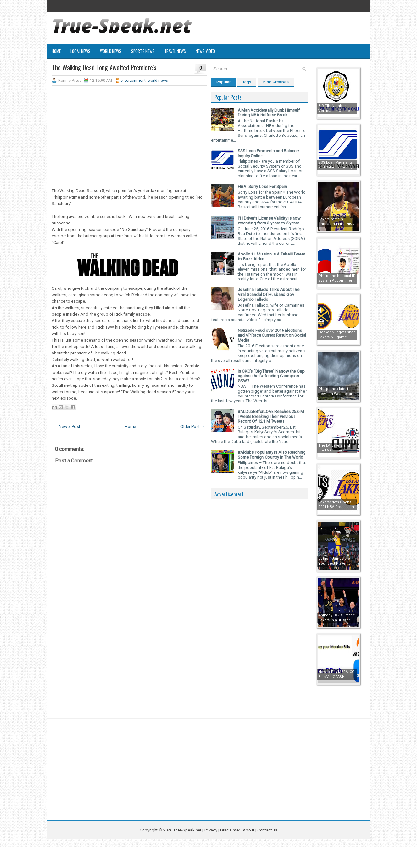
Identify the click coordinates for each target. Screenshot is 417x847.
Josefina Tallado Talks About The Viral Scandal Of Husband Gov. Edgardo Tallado (268, 294)
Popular (223, 82)
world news (158, 80)
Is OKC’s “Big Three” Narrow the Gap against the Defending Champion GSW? (271, 376)
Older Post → (192, 426)
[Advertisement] (129, 137)
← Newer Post (67, 426)
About (248, 830)
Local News (80, 51)
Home (56, 51)
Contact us (267, 830)
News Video (205, 51)
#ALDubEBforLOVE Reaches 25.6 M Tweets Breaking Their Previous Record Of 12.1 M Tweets (271, 416)
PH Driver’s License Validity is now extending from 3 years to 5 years (269, 220)
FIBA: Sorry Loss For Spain (262, 186)
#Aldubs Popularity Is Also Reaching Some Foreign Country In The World (271, 455)
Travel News (175, 51)
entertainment (133, 80)
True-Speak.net (187, 830)
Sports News (143, 51)
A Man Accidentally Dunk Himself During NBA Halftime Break (269, 112)
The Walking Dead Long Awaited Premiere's (104, 67)
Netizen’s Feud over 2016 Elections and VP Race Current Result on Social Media (272, 335)
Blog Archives (276, 82)
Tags (246, 82)
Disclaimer (230, 830)
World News (110, 51)
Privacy (211, 830)
